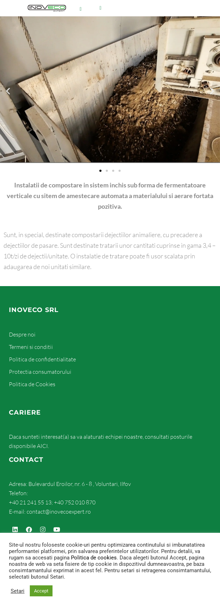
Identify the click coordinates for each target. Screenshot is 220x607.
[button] (8, 54)
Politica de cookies (94, 565)
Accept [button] (41, 598)
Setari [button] (17, 598)
